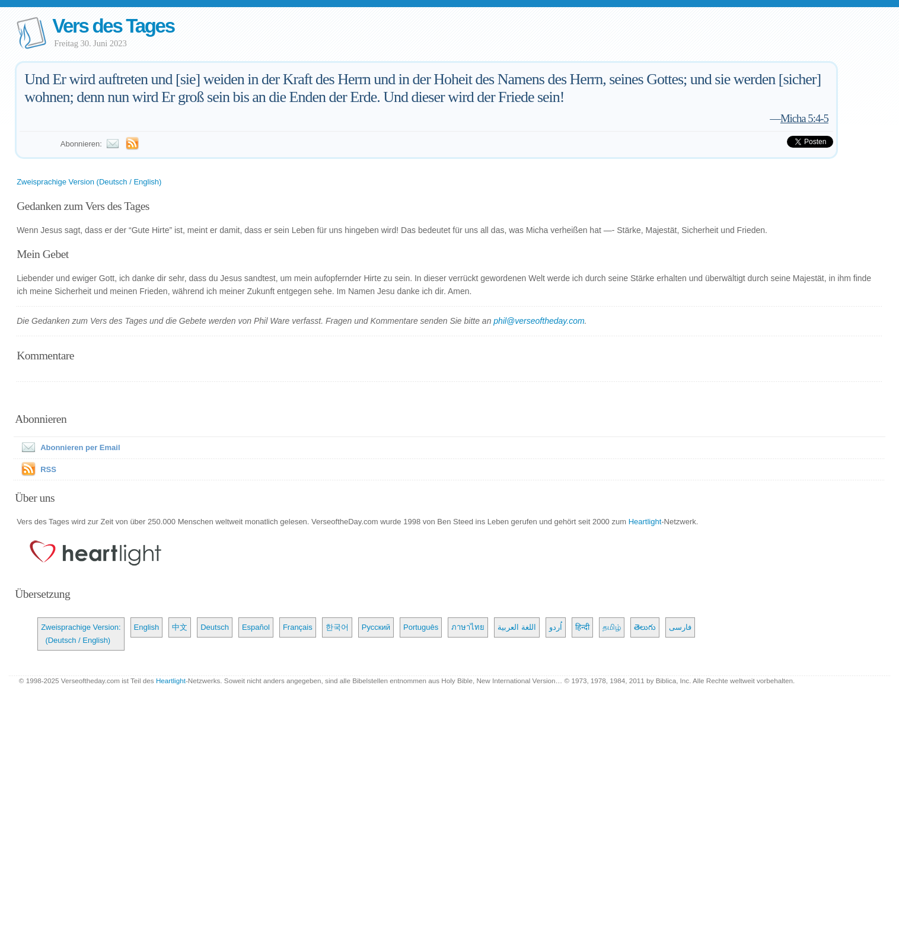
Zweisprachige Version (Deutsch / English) (89, 181)
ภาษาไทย (467, 627)
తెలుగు (645, 627)
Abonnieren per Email (68, 447)
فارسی (680, 627)
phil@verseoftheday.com (538, 321)
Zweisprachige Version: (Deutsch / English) (80, 634)
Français (298, 627)
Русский (376, 627)
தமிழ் (611, 627)
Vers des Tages (113, 26)
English (147, 627)
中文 (179, 627)
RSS (48, 469)
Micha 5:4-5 (804, 118)
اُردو (555, 627)
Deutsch (214, 627)
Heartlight (645, 521)
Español (256, 627)
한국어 (337, 627)
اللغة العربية (517, 627)
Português (420, 627)
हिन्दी (582, 627)
